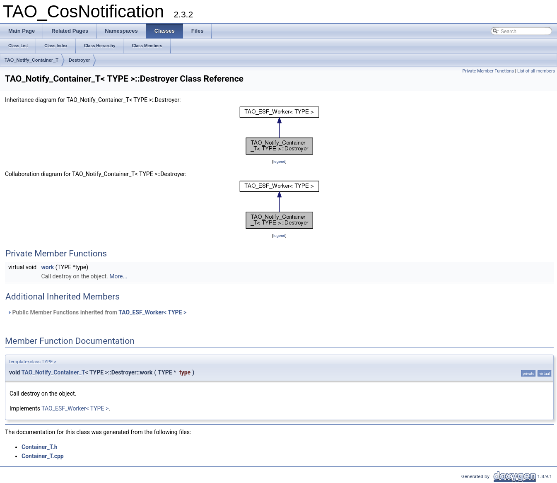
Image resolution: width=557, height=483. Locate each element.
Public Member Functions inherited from (96, 312)
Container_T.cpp (43, 456)
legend (279, 161)
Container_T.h (40, 447)
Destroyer (79, 60)
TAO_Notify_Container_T (31, 60)
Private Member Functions (488, 71)
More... (118, 276)
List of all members (536, 71)
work (47, 267)
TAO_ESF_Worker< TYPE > (152, 312)
